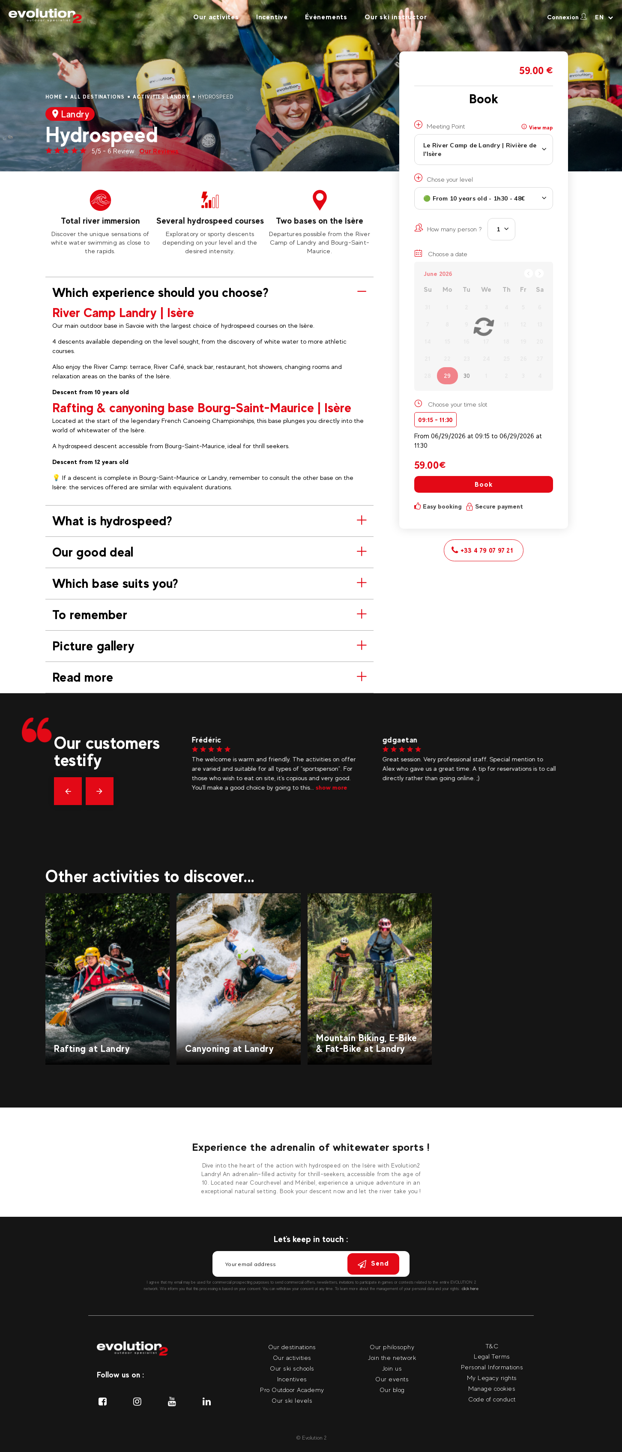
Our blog (392, 1389)
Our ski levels (292, 1400)
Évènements (326, 17)
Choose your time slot (457, 404)
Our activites (216, 17)
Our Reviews (159, 151)
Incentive (272, 17)
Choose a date (440, 253)
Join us (392, 1368)
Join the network (392, 1357)
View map (537, 127)
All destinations (97, 97)
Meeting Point (439, 125)
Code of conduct (492, 1399)
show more (335, 787)
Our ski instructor (396, 17)
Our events (392, 1379)
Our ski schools (292, 1368)
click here (470, 1288)
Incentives (292, 1379)
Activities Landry (161, 97)
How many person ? (447, 228)
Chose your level (443, 178)
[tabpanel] (100, 222)
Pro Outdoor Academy (292, 1389)
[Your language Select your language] (604, 17)
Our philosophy (392, 1346)
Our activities (292, 1357)
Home (53, 97)
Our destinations (292, 1346)
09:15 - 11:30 (435, 419)
